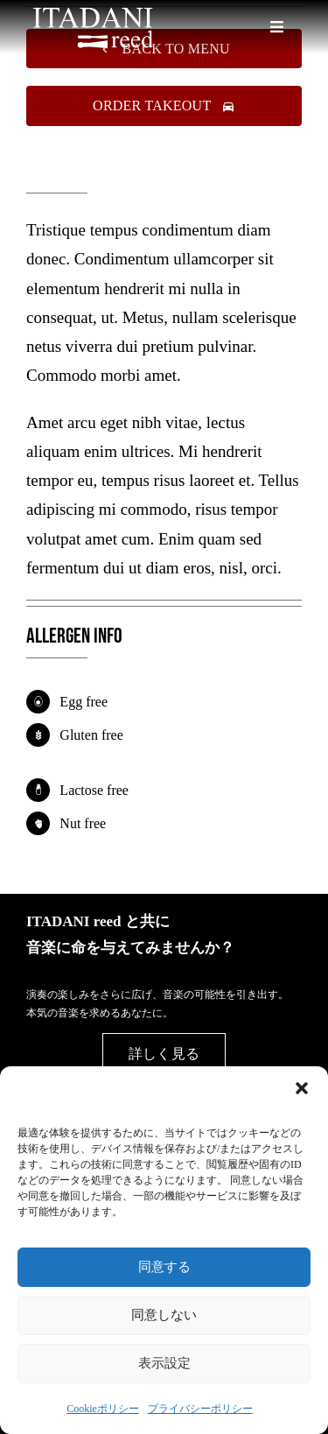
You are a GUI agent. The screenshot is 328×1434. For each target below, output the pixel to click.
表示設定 (164, 1362)
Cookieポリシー (102, 1408)
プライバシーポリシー (200, 1408)
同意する (164, 1266)
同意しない (164, 1314)
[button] (302, 1088)
